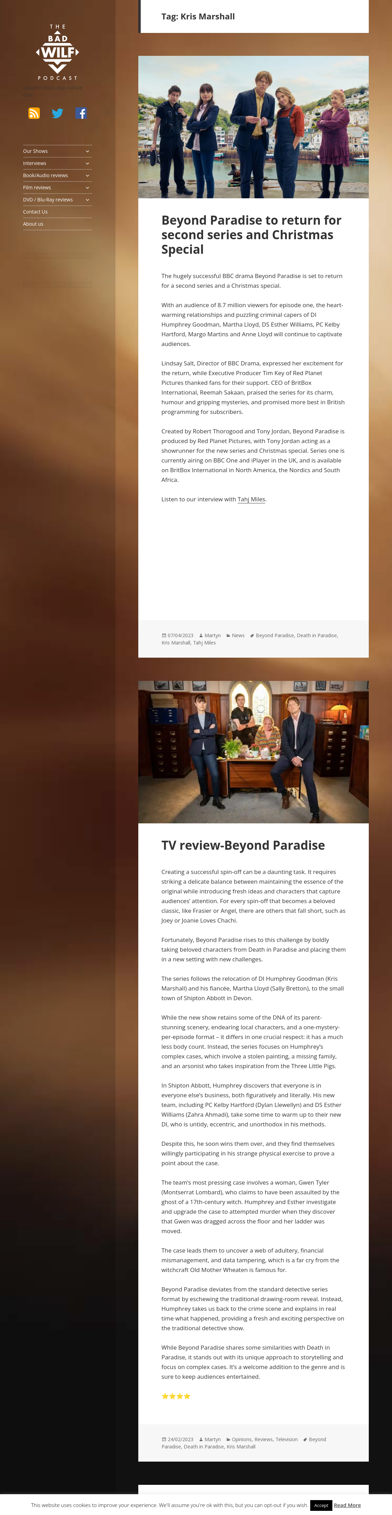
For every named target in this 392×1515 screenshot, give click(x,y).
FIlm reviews (37, 187)
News (238, 635)
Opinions (242, 1439)
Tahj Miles (251, 499)
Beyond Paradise (275, 635)
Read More (347, 1504)
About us (33, 223)
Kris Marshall (176, 642)
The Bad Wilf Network (49, 33)
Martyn (212, 635)
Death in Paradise (317, 635)
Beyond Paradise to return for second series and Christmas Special (252, 234)
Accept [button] (321, 1505)
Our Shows (35, 151)
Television (287, 1439)
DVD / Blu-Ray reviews (48, 199)
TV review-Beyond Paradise (243, 845)
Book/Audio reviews (45, 175)
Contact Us (35, 211)
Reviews (263, 1439)
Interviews (34, 163)
